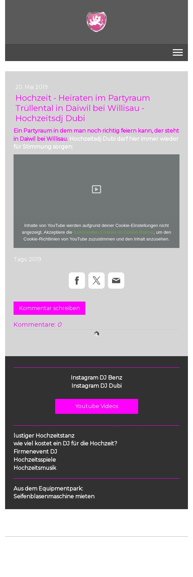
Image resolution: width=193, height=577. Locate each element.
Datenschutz (46, 547)
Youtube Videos (96, 406)
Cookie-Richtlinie (82, 547)
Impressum (17, 547)
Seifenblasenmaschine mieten (54, 496)
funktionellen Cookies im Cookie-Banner (113, 232)
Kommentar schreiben (49, 308)
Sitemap (113, 547)
